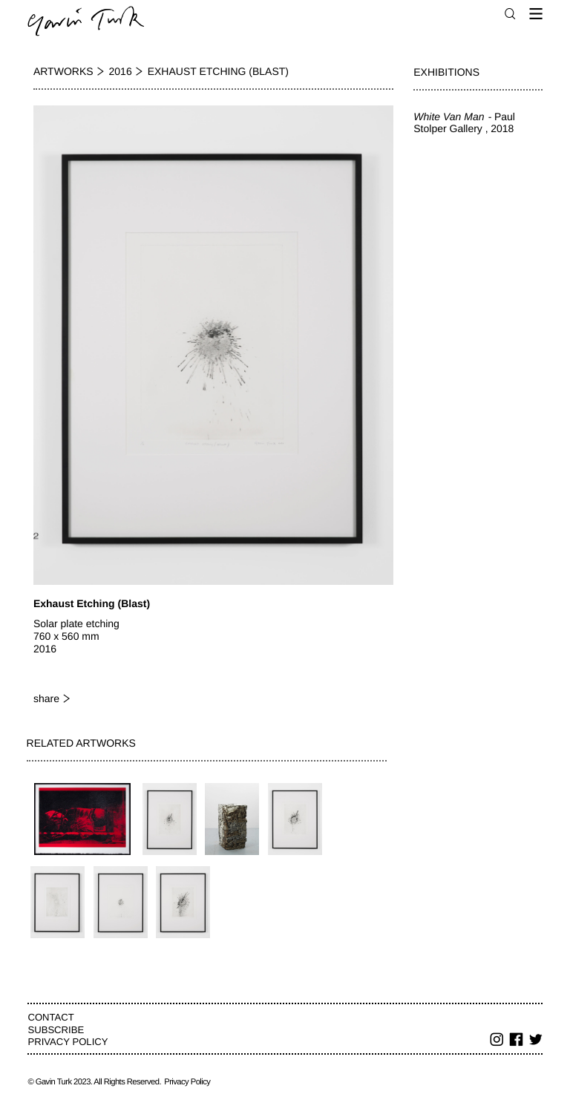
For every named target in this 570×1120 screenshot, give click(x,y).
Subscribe (55, 1029)
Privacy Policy (67, 1041)
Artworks (63, 71)
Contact (50, 1017)
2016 (120, 71)
